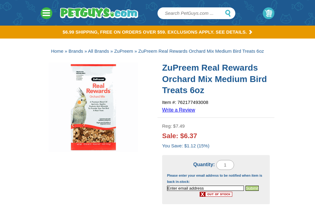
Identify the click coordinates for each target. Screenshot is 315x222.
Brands (76, 51)
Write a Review (178, 110)
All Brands (98, 51)
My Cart (268, 13)
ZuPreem (123, 51)
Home (57, 51)
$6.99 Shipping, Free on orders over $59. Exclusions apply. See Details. (158, 32)
